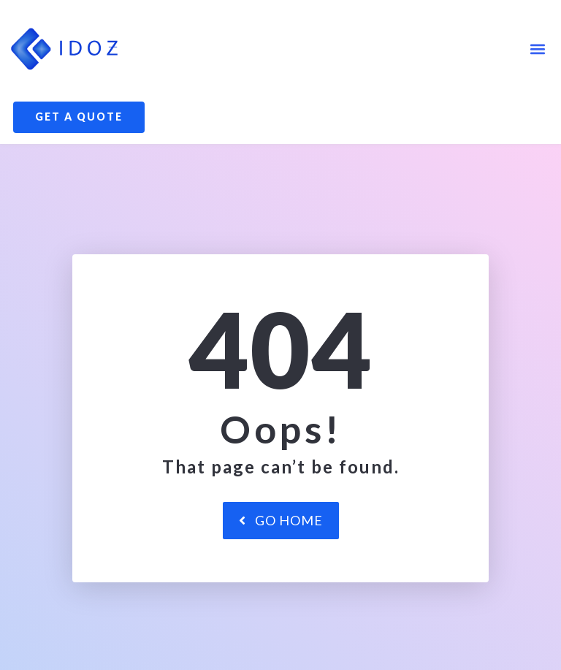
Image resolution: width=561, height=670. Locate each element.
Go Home (281, 572)
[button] (538, 49)
